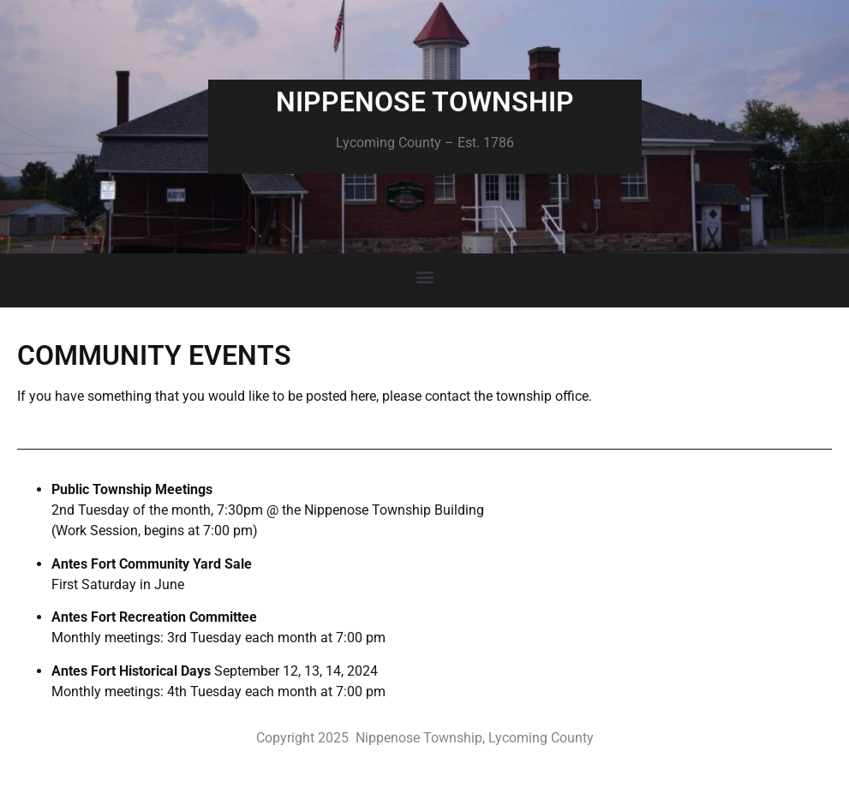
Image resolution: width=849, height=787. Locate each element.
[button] (424, 276)
